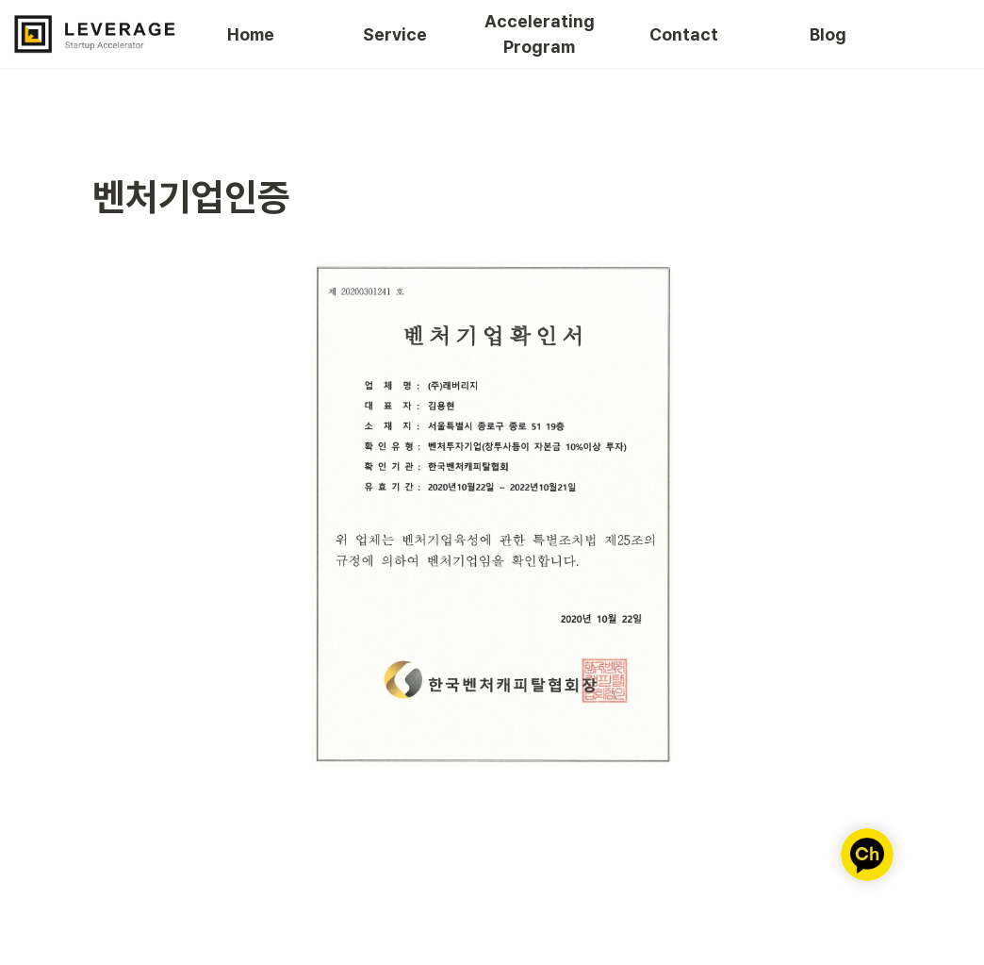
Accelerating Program (540, 34)
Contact (683, 34)
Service (395, 34)
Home (250, 34)
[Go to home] (94, 34)
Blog (828, 34)
